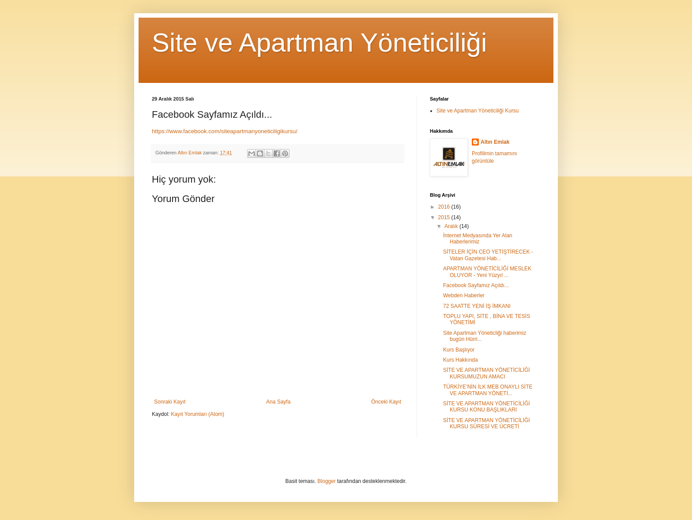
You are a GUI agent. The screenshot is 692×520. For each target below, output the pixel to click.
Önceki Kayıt (386, 402)
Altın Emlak (495, 142)
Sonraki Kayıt (169, 402)
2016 (444, 207)
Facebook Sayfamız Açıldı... (476, 285)
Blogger (326, 481)
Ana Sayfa (278, 402)
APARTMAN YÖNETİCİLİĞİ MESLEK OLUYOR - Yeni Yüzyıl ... (487, 272)
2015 (444, 217)
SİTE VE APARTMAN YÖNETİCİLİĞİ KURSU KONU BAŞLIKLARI (486, 406)
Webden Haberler (464, 295)
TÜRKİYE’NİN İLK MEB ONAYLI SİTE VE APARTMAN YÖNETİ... (488, 390)
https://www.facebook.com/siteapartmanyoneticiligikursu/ (224, 131)
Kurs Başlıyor (458, 350)
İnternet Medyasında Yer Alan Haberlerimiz (477, 238)
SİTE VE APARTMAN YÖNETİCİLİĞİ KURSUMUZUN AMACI (486, 373)
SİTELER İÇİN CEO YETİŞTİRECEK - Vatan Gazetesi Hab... (488, 255)
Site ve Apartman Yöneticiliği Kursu (477, 111)
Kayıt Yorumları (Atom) (197, 414)
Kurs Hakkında (460, 360)
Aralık (451, 226)
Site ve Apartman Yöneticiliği (319, 42)
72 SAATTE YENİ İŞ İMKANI (477, 306)
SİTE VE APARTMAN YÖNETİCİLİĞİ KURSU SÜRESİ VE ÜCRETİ (486, 423)
